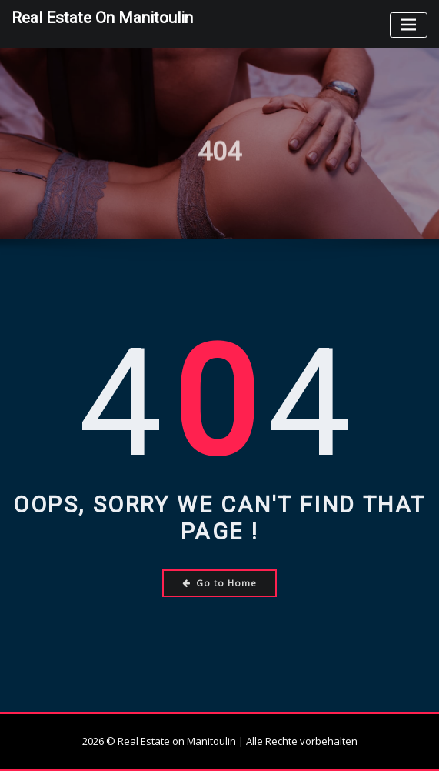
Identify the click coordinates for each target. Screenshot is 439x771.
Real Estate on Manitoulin (102, 17)
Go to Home (219, 583)
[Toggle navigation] (408, 25)
